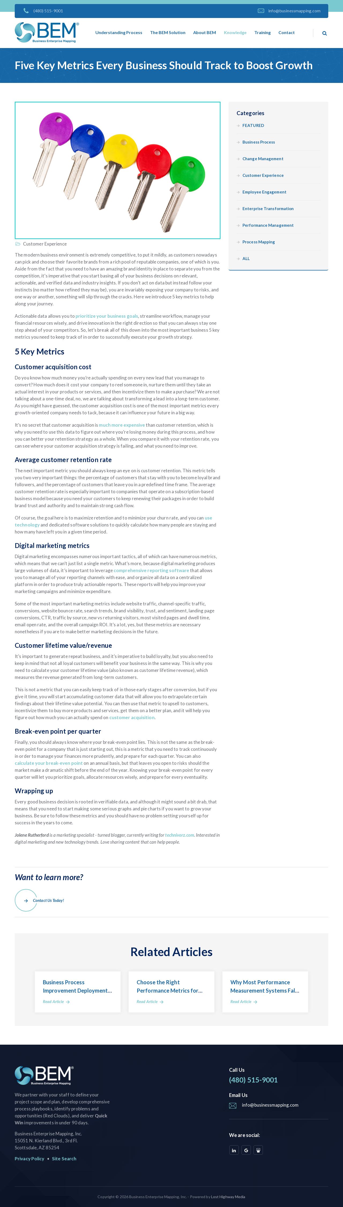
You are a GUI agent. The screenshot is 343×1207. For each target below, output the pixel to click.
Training (262, 32)
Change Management (263, 159)
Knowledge (235, 32)
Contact (286, 32)
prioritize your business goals (107, 316)
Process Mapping (259, 242)
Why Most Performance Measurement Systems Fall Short (263, 990)
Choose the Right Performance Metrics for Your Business (167, 990)
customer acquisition (132, 717)
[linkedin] (234, 1150)
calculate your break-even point (49, 763)
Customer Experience (44, 244)
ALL (246, 259)
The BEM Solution (167, 32)
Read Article (53, 1001)
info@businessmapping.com (294, 10)
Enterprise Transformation (268, 209)
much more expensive (122, 425)
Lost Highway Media (228, 1196)
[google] (246, 1150)
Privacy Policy (29, 1158)
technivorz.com (179, 835)
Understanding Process (118, 32)
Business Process (259, 142)
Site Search (64, 1158)
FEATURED (253, 125)
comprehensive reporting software (151, 570)
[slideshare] (258, 1150)
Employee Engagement (264, 192)
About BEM (204, 32)
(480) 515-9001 (48, 10)
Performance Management (268, 225)
